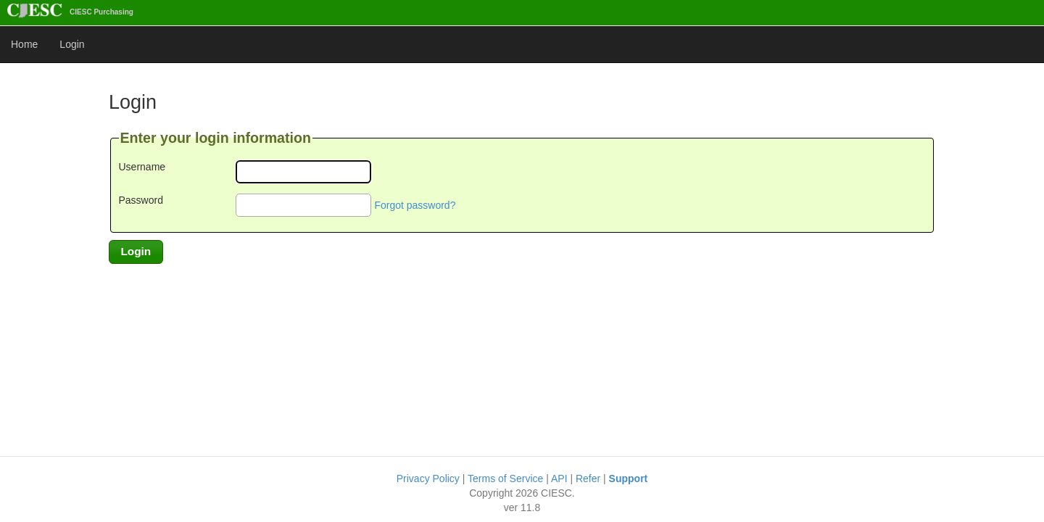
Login (71, 44)
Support (628, 478)
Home (24, 44)
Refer (588, 478)
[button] (136, 251)
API (559, 478)
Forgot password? (414, 205)
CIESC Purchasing (70, 12)
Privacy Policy (428, 478)
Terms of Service (505, 478)
